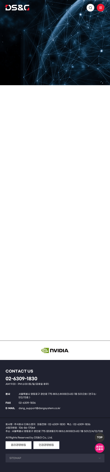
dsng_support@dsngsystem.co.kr (39, 408)
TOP (100, 437)
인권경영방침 (46, 445)
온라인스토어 (99, 448)
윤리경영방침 (18, 445)
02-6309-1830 (21, 378)
